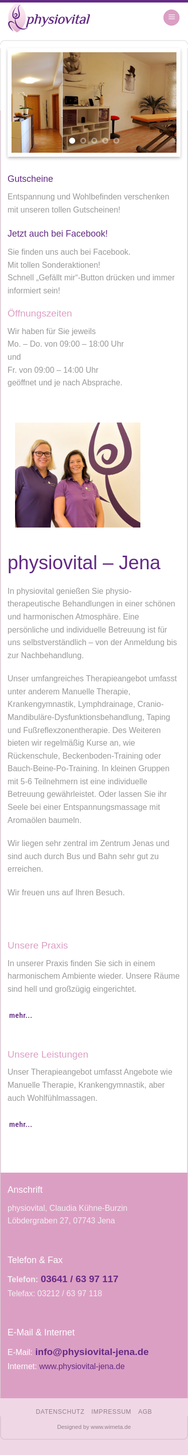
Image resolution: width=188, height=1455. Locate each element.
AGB (145, 1411)
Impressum (111, 1411)
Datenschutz (60, 1411)
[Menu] (171, 18)
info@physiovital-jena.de (92, 1351)
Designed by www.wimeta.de (94, 1427)
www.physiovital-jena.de (82, 1366)
